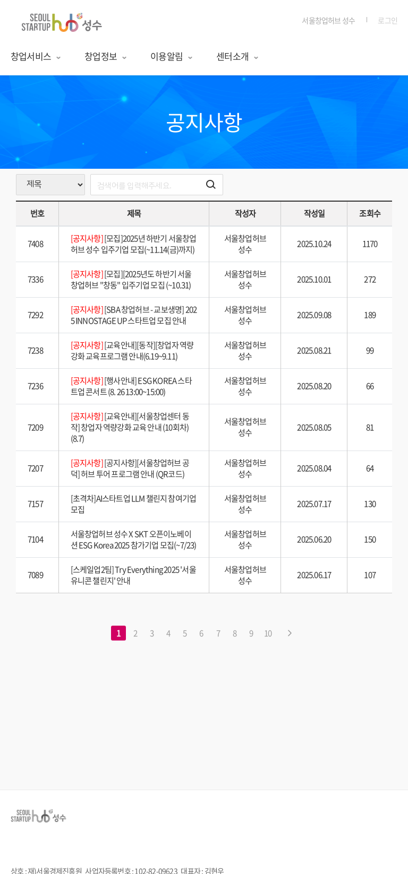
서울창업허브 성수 (328, 20)
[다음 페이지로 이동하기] (289, 633)
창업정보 (106, 56)
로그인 (387, 20)
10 (267, 633)
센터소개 (237, 56)
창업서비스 (36, 56)
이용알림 (171, 56)
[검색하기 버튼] (211, 185)
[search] (156, 184)
